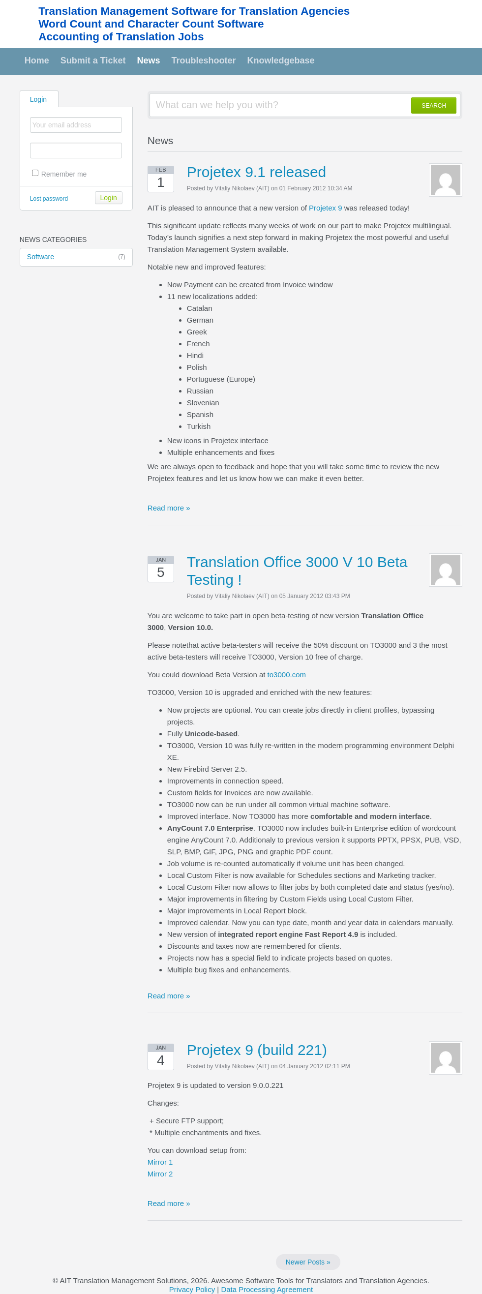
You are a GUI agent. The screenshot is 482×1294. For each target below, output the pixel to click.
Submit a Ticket (93, 60)
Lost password (49, 198)
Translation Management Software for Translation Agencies (194, 11)
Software (76, 257)
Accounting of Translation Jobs (121, 36)
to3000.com (287, 674)
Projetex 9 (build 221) (257, 1050)
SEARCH (434, 105)
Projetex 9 (325, 208)
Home (37, 60)
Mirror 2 (160, 1174)
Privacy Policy (192, 1289)
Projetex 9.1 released (257, 172)
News (148, 60)
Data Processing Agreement (267, 1289)
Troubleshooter (204, 60)
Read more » (169, 508)
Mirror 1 (160, 1162)
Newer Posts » (308, 1262)
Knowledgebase (281, 60)
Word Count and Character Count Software (151, 24)
